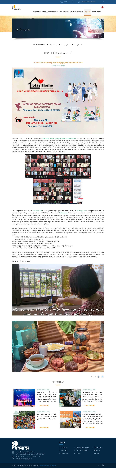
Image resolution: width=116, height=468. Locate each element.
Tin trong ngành (64, 45)
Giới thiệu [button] (36, 12)
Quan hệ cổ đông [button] (76, 12)
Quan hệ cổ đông (81, 450)
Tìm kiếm (103, 2)
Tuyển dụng (96, 12)
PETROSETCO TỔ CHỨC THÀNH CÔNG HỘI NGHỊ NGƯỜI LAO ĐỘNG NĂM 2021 (46, 395)
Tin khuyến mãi (78, 45)
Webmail (67, 2)
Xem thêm (42, 405)
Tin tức (78, 453)
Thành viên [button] (64, 12)
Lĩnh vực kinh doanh (82, 448)
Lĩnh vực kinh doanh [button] (50, 12)
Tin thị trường (51, 45)
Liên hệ (31, 19)
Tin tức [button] (87, 12)
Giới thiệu (64, 450)
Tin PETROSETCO (38, 45)
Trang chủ (30, 12)
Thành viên (64, 453)
